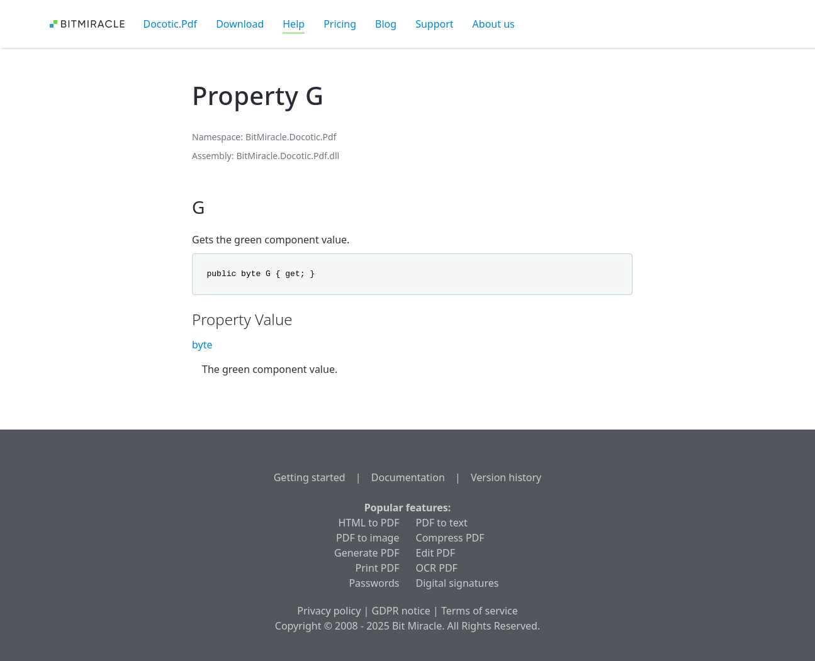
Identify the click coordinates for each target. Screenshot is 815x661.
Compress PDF (450, 538)
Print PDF (378, 568)
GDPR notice (401, 611)
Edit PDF (435, 553)
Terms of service (479, 611)
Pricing (339, 24)
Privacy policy (329, 611)
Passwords (374, 583)
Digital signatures (457, 583)
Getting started (310, 477)
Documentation (408, 477)
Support (434, 24)
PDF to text (442, 523)
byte (202, 345)
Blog (385, 24)
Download (240, 24)
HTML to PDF (368, 523)
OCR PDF (437, 568)
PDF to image (367, 538)
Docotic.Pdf (170, 24)
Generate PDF (366, 553)
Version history (506, 477)
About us (494, 24)
